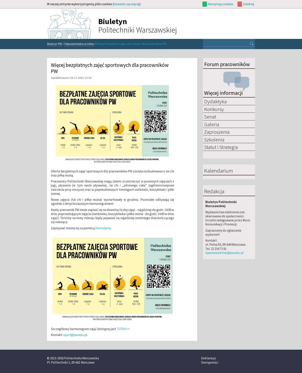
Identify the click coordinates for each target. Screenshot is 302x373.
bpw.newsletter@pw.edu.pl (224, 253)
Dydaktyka (215, 101)
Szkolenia (214, 139)
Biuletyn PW (54, 44)
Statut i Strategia (221, 147)
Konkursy (214, 109)
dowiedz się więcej (126, 4)
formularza (103, 228)
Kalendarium (218, 171)
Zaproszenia (217, 132)
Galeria (211, 124)
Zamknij (248, 4)
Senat (210, 116)
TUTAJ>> (123, 329)
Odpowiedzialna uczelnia (79, 44)
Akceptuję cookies (220, 4)
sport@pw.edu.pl (75, 335)
